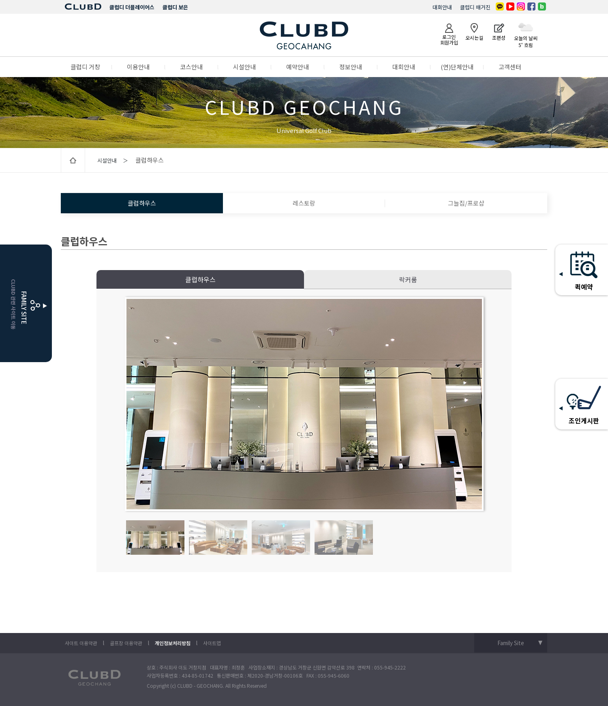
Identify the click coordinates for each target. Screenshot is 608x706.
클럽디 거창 (85, 66)
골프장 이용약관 (126, 642)
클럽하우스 (142, 203)
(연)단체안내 (457, 66)
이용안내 (138, 66)
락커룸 (408, 279)
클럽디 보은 (175, 7)
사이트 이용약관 (81, 642)
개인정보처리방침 (173, 642)
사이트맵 (212, 642)
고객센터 (510, 66)
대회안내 (442, 7)
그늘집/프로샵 (466, 203)
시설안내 (244, 66)
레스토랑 (304, 203)
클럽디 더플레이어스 (131, 7)
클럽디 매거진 (475, 7)
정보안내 (350, 66)
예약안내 (297, 66)
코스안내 (191, 66)
